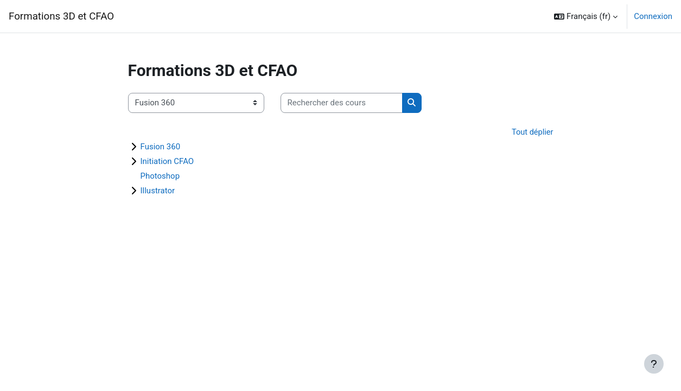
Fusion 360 (161, 147)
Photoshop (160, 176)
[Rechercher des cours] (342, 103)
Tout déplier (532, 132)
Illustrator (158, 191)
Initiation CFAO (167, 162)
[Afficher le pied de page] (654, 364)
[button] (586, 16)
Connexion (653, 16)
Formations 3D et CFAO (61, 16)
